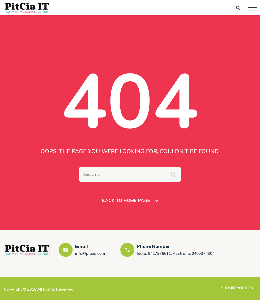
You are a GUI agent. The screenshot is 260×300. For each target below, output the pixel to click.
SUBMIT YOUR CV (237, 288)
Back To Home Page (126, 200)
